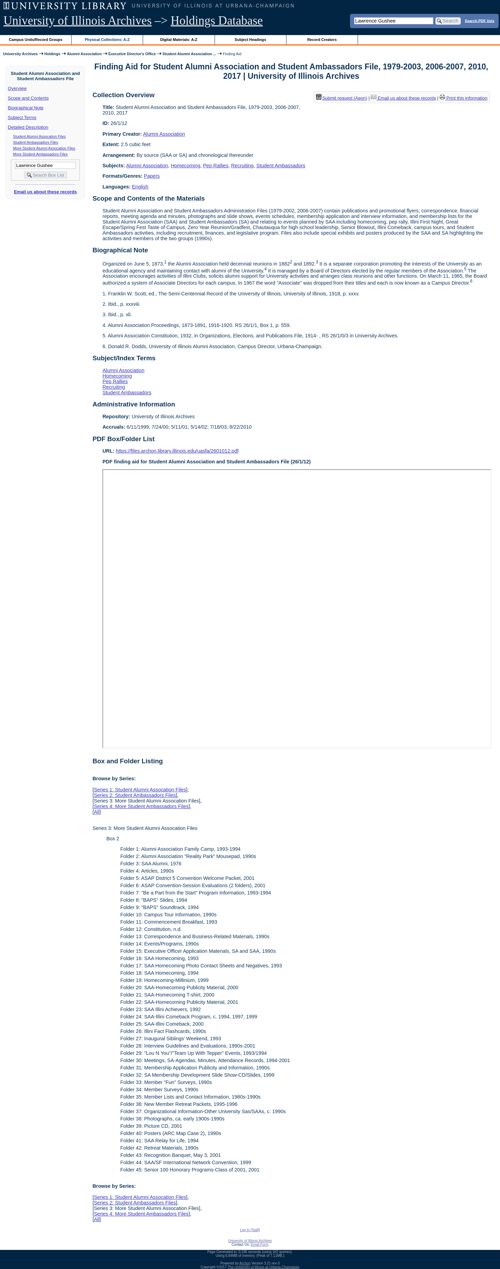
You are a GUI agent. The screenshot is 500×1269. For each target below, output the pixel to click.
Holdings (52, 54)
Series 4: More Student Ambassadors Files (141, 806)
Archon (245, 1263)
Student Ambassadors (280, 165)
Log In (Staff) (250, 1230)
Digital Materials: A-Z (178, 39)
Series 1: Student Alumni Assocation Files (140, 789)
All (96, 812)
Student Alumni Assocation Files (39, 136)
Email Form (259, 1244)
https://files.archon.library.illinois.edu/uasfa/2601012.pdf (177, 451)
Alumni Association (84, 54)
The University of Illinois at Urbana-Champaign (264, 1267)
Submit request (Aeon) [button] (341, 98)
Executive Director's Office (132, 54)
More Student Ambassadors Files (40, 154)
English (140, 187)
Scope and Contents (28, 98)
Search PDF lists (479, 20)
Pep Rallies (215, 165)
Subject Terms (22, 117)
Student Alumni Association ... (189, 54)
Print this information (464, 98)
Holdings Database (217, 20)
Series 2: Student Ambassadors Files (135, 795)
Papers (152, 176)
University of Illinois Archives (77, 20)
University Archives (20, 54)
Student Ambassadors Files (35, 142)
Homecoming (185, 165)
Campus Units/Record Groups (35, 39)
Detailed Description (28, 127)
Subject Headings (250, 39)
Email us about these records (45, 191)
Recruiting (242, 165)
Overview (17, 88)
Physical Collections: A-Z (107, 39)
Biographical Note (26, 107)
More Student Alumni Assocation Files (44, 148)
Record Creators (322, 39)
